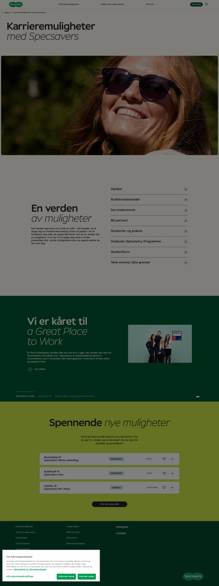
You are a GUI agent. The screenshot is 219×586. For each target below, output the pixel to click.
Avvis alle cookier (86, 576)
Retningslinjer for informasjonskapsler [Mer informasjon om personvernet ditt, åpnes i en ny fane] (30, 569)
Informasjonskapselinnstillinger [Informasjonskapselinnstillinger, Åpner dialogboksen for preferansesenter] (19, 576)
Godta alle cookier (66, 576)
